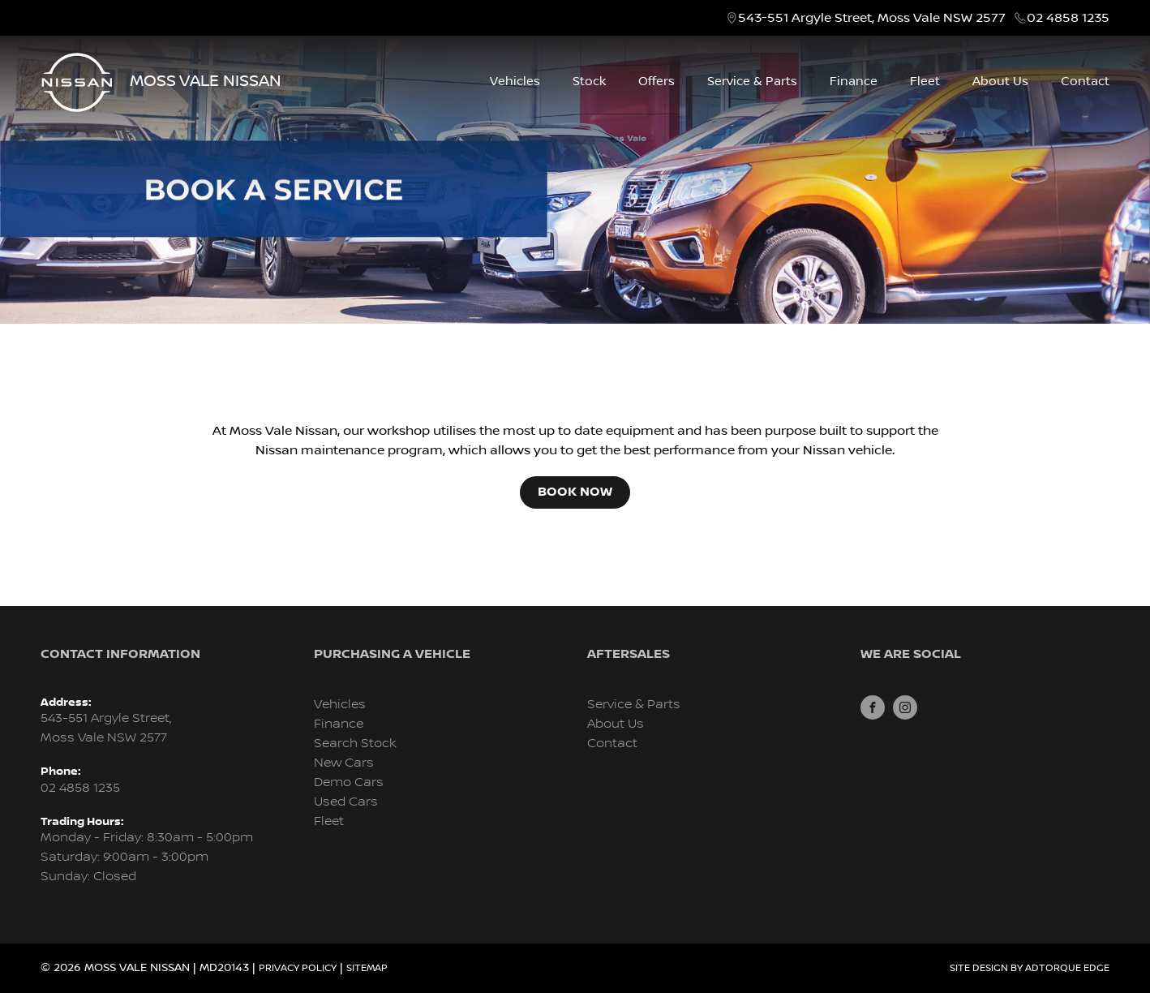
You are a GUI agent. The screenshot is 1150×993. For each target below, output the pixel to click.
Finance (854, 81)
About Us (1000, 81)
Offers (656, 81)
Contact (1085, 81)
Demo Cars (349, 782)
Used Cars (346, 802)
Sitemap (367, 968)
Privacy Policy (298, 968)
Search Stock (355, 743)
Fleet (925, 81)
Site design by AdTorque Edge (1029, 968)
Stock (589, 81)
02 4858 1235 (1068, 18)
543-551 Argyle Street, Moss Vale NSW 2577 (872, 18)
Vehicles (515, 81)
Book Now (575, 492)
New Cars (344, 763)
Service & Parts (752, 81)
